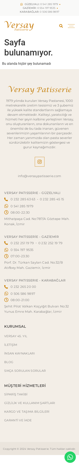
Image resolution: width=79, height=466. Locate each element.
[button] (61, 26)
